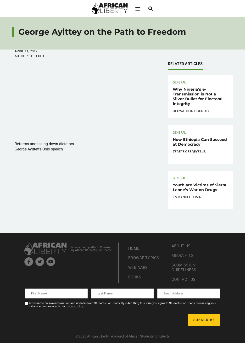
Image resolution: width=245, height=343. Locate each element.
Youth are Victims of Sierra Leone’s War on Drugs (199, 187)
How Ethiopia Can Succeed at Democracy (200, 142)
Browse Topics (143, 258)
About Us (181, 246)
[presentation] (61, 319)
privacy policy (75, 306)
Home (133, 248)
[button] (138, 8)
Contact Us (183, 279)
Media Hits (183, 255)
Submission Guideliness (184, 267)
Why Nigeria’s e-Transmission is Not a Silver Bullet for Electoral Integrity (198, 96)
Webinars (138, 267)
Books (134, 277)
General (179, 82)
